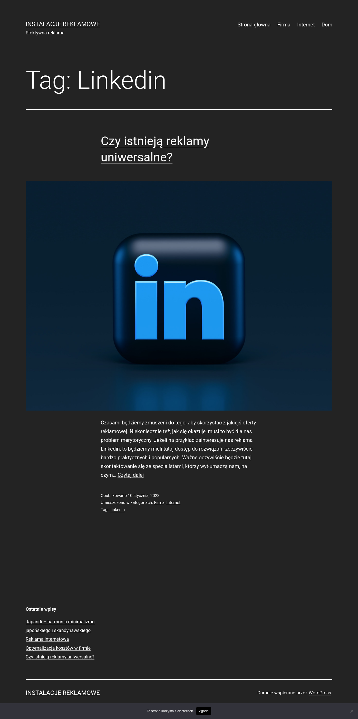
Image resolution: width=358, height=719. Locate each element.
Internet (306, 25)
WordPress (320, 692)
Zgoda (204, 711)
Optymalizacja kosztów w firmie (58, 648)
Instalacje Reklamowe (63, 24)
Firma (283, 25)
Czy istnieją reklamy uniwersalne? (60, 656)
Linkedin (117, 509)
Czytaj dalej (131, 475)
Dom (327, 25)
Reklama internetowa (47, 639)
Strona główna (254, 25)
